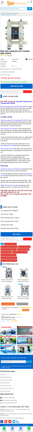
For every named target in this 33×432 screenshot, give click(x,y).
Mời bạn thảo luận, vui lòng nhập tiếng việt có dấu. (11, 309)
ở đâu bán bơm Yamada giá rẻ (8, 249)
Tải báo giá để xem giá (10, 78)
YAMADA (14, 61)
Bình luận (9, 55)
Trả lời (3, 321)
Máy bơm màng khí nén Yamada (10, 169)
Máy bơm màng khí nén (12, 13)
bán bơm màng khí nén (10, 244)
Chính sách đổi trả (5, 382)
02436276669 (13, 400)
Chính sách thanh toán (6, 377)
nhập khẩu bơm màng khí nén (8, 255)
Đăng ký (29, 361)
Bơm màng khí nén (6, 148)
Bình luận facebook (22, 304)
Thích (7, 321)
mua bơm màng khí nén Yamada (9, 246)
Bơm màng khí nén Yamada (9, 128)
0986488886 (11, 397)
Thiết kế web (17, 425)
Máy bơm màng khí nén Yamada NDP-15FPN (14, 106)
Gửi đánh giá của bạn (8, 304)
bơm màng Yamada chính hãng (9, 257)
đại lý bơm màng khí (6, 252)
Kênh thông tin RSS (5, 391)
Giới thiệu (2, 374)
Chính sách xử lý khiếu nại (7, 388)
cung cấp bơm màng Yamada (19, 252)
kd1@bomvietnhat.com (11, 402)
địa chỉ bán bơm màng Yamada (9, 260)
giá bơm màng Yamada (24, 246)
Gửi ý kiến (25, 310)
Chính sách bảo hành (5, 385)
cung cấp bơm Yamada (23, 249)
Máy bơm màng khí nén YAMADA (9, 14)
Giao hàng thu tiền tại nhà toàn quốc (15, 82)
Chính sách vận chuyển (6, 380)
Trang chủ (3, 13)
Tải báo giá (29, 59)
